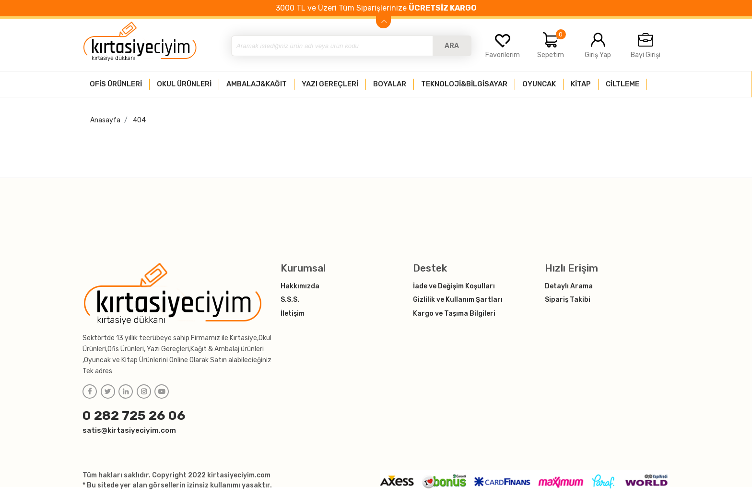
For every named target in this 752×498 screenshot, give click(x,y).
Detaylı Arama (569, 286)
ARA (452, 46)
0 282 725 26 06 (134, 415)
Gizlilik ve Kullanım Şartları (458, 300)
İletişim (293, 313)
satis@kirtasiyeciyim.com (129, 430)
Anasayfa (105, 120)
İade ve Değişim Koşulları (454, 286)
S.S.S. (290, 300)
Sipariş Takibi (567, 300)
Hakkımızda (300, 286)
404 (139, 120)
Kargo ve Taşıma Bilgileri (454, 313)
